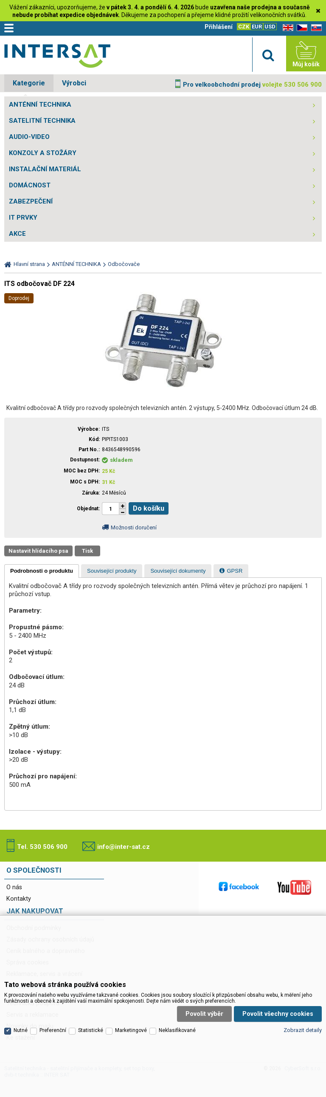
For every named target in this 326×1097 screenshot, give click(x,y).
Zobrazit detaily (303, 1029)
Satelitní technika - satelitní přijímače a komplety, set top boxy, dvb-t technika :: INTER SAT (57, 55)
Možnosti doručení (134, 527)
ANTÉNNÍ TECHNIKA (40, 104)
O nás (14, 887)
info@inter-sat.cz (123, 847)
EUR (257, 26)
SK (315, 28)
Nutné (21, 1029)
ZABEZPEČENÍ (31, 201)
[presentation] (42, 571)
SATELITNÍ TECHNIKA (42, 120)
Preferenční (52, 1029)
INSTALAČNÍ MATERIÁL (45, 169)
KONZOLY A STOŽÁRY (42, 153)
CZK (243, 26)
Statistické (90, 1029)
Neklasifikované (177, 1029)
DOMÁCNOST (30, 185)
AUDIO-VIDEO (29, 137)
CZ (300, 28)
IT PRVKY (23, 217)
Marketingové (131, 1029)
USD (269, 26)
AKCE (17, 233)
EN (286, 28)
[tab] (41, 571)
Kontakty (18, 898)
